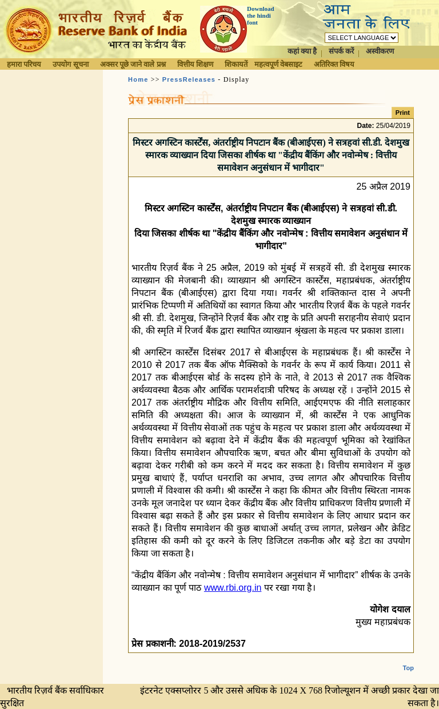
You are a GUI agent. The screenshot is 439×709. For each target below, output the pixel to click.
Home (138, 79)
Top (408, 658)
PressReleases (188, 79)
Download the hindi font (260, 15)
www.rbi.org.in (232, 587)
